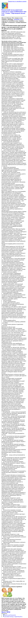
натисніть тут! (18, 19)
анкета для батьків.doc (9, 615)
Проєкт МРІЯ (5, 612)
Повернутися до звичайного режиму (17, 1)
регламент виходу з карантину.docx (12, 616)
